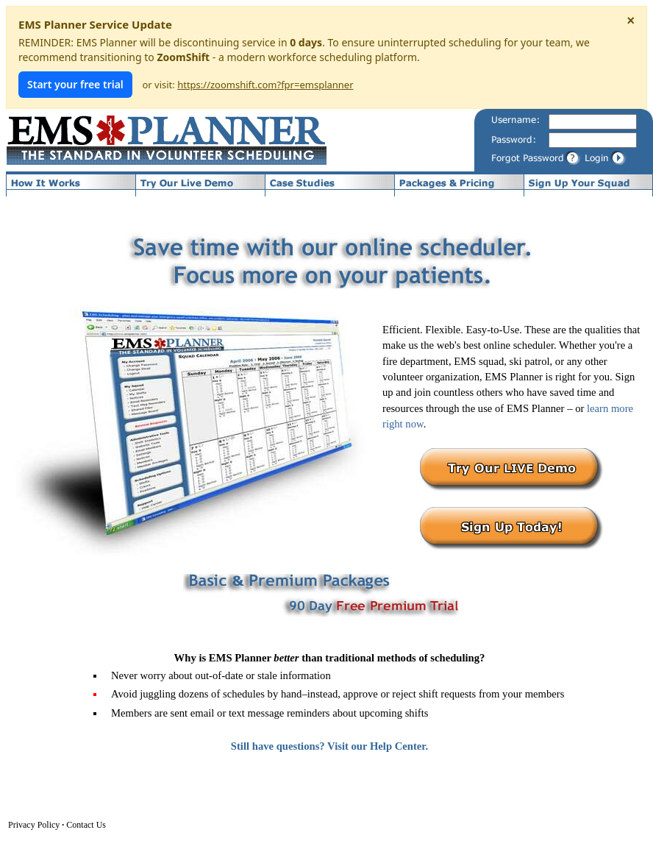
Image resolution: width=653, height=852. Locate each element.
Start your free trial (75, 84)
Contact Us (86, 825)
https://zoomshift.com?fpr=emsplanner (265, 84)
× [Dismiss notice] (631, 20)
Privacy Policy (34, 825)
